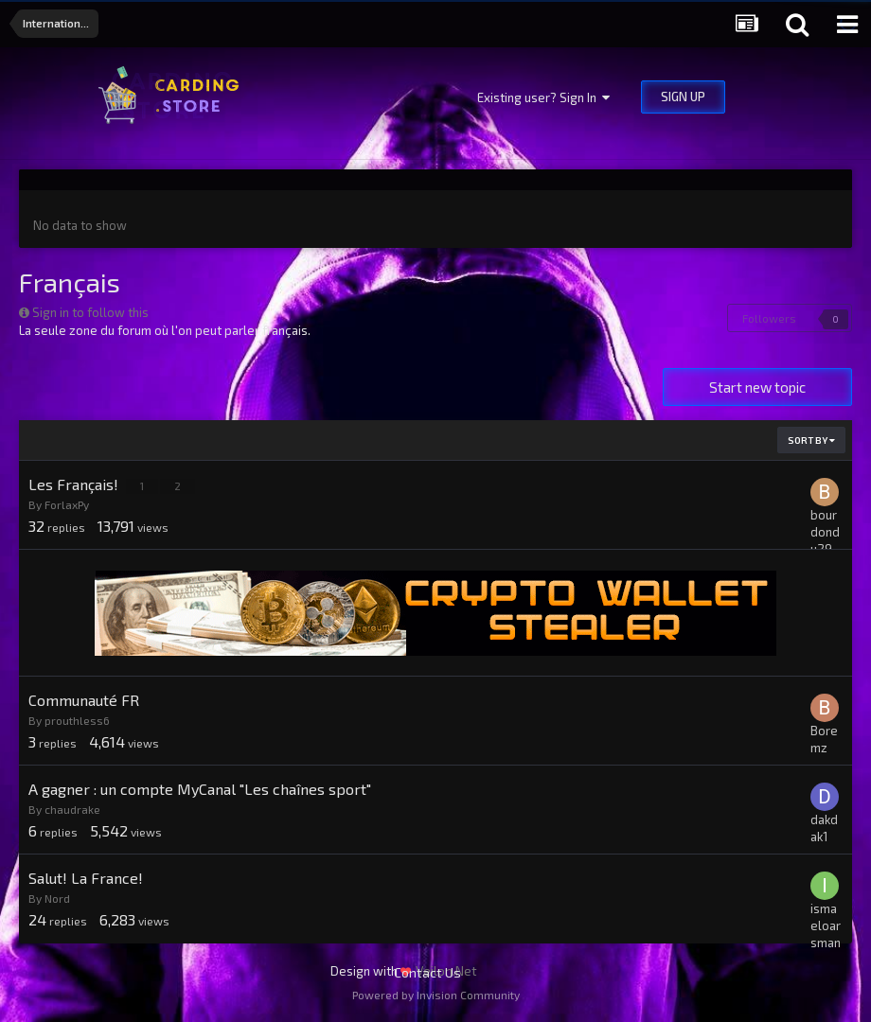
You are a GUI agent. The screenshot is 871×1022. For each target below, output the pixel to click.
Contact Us (427, 972)
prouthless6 (77, 720)
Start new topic (757, 387)
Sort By (811, 440)
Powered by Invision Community (436, 994)
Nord (57, 898)
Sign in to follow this (90, 312)
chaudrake (72, 809)
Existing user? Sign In (543, 97)
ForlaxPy (66, 504)
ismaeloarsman (825, 925)
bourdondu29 (825, 531)
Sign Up (683, 96)
